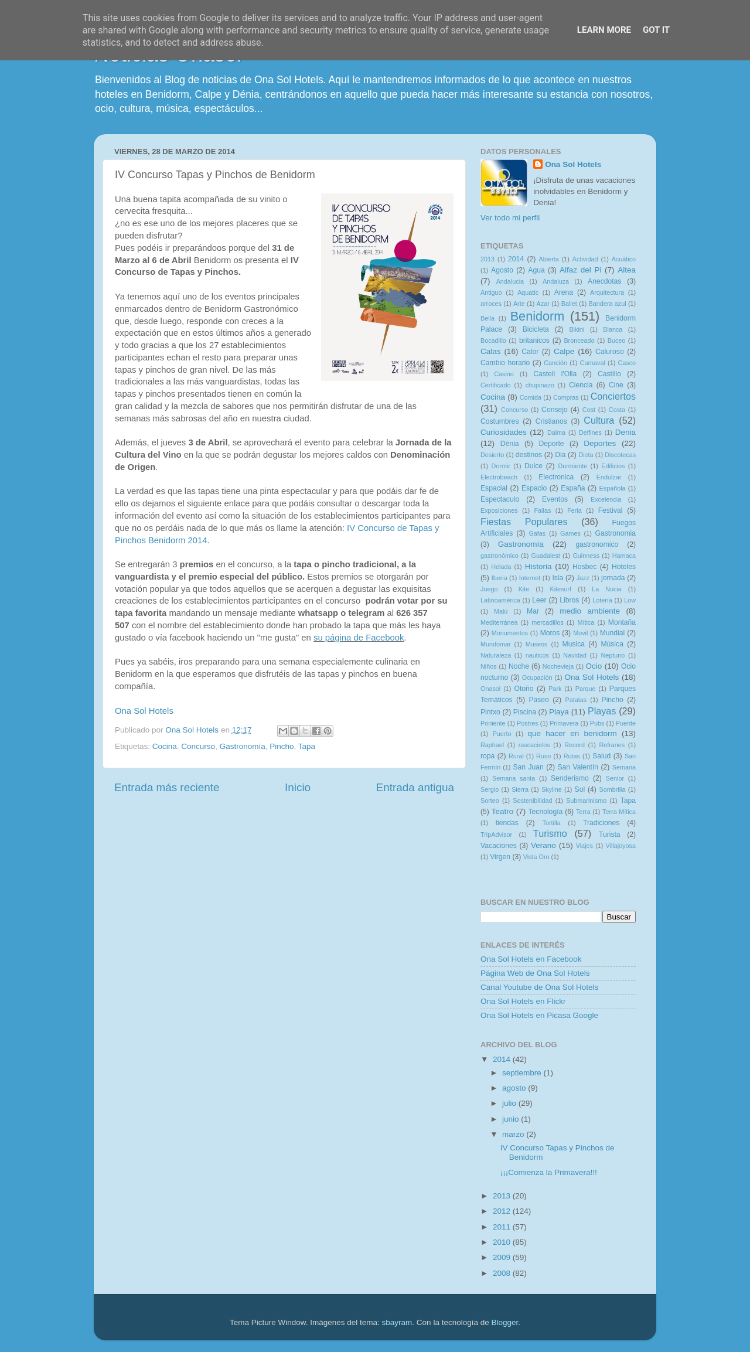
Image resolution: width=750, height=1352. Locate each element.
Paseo (538, 700)
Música (612, 644)
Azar (543, 303)
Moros (550, 633)
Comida (530, 397)
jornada (613, 578)
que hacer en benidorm (572, 733)
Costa (617, 409)
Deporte (551, 444)
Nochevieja (558, 666)
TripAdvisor (496, 834)
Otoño (523, 688)
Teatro (503, 811)
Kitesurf (560, 588)
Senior (615, 778)
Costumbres (499, 421)
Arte (519, 303)
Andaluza (556, 281)
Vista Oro (536, 856)
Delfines (590, 432)
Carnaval (592, 362)
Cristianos (551, 421)
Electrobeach (498, 477)
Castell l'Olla (555, 374)
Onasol (490, 688)
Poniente (493, 723)
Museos (537, 644)
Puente (626, 723)
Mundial (612, 633)
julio (510, 1103)
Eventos (555, 499)
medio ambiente (590, 611)
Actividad (585, 259)
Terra (583, 811)
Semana (624, 767)
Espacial (493, 488)
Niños (488, 666)
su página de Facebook (358, 637)
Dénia (509, 444)
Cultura (599, 420)
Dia (560, 455)
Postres (527, 723)
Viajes (584, 845)
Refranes (612, 744)
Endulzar (609, 477)
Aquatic (527, 292)
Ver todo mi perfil (510, 217)
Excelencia (606, 499)
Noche (519, 666)
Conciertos (613, 396)
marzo (514, 1134)
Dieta (585, 454)
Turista (610, 834)
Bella (487, 318)
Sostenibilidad (532, 800)
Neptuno (613, 655)
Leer (539, 600)
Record (574, 744)
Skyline (551, 789)
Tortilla (552, 822)
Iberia (499, 577)
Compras (566, 397)
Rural (516, 756)
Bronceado (579, 340)
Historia (538, 566)
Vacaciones (498, 846)
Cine (616, 385)
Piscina (524, 712)
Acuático (624, 259)
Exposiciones (499, 510)
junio (511, 1119)
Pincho (282, 746)
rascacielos (534, 744)
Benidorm (537, 316)
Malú (500, 611)
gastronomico (596, 544)
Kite (524, 588)
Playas (602, 711)
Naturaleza (495, 655)
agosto (515, 1088)
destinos (529, 455)
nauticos (537, 655)
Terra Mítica (619, 811)
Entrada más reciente (167, 787)
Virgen (500, 857)
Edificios (613, 465)
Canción (555, 362)
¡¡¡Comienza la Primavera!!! (548, 1172)
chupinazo (540, 385)
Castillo (609, 374)
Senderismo (570, 778)
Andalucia (510, 281)
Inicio (298, 787)
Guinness (585, 555)
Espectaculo (499, 499)
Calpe (564, 351)
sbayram (397, 1322)
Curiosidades (503, 432)
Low (630, 600)
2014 (516, 259)
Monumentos (510, 632)
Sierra (520, 789)
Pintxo (490, 712)
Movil (580, 632)
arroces (491, 303)
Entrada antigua (415, 787)
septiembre (523, 1072)
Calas (490, 351)
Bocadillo (493, 340)
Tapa (306, 746)
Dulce (533, 466)
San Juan (528, 767)
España (573, 488)
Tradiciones (601, 823)
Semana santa (513, 778)
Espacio (534, 488)
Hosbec (584, 567)
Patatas (576, 699)
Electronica (556, 477)
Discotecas (620, 454)
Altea (627, 269)
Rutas (572, 756)
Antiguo (491, 292)
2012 (503, 1211)
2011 (503, 1226)
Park (554, 688)
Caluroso (609, 352)
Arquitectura (607, 292)
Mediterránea (499, 622)
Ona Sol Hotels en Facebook (531, 959)
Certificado (495, 385)
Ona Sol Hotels (144, 711)
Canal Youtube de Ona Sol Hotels (539, 987)
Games (570, 533)
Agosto (502, 270)
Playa (559, 711)
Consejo (554, 410)
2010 (503, 1242)
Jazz (583, 577)
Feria (574, 510)
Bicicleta (536, 329)
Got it (656, 30)
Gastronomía (242, 746)
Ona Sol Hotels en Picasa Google (539, 1015)
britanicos (534, 340)
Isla (557, 578)
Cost (588, 409)
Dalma (556, 432)
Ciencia (581, 385)
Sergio (489, 789)
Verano (543, 845)
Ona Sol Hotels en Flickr (523, 1001)
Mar (533, 611)
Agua (536, 270)
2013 (487, 259)
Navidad (575, 655)
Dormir (501, 465)
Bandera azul (607, 303)
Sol (580, 789)
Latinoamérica (500, 600)
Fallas (542, 510)
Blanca (612, 329)
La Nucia (607, 588)
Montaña (622, 622)
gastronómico (499, 555)
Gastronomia (615, 533)
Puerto (502, 733)
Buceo (617, 340)
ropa (487, 756)
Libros (569, 600)
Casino (504, 373)
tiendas (507, 823)
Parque (585, 688)
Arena (563, 292)
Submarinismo (586, 800)
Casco (627, 362)
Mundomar (495, 644)
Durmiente (572, 465)
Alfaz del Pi (580, 269)
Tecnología (546, 812)
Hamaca (624, 555)
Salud (601, 756)
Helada (501, 566)
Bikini (576, 329)
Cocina (164, 746)
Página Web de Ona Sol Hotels (535, 973)
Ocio (594, 666)
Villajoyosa (621, 845)
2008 (503, 1273)
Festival (610, 510)
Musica (573, 644)
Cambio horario (505, 363)
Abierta (549, 259)
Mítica (585, 622)
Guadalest (545, 555)
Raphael (492, 744)
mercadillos (547, 622)
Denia (625, 432)
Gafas (537, 533)
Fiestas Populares (524, 521)
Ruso (543, 756)
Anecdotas (604, 281)
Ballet (569, 303)
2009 (503, 1257)
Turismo (550, 833)
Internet (530, 577)
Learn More (604, 30)
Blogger (504, 1322)
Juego (488, 588)
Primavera (564, 723)
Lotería (602, 600)
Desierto (492, 454)
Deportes (600, 443)
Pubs (597, 723)
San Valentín (577, 767)
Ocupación (537, 677)
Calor (529, 352)
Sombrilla (612, 789)
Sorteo (489, 800)
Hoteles (624, 567)
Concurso (198, 746)
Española (612, 488)
